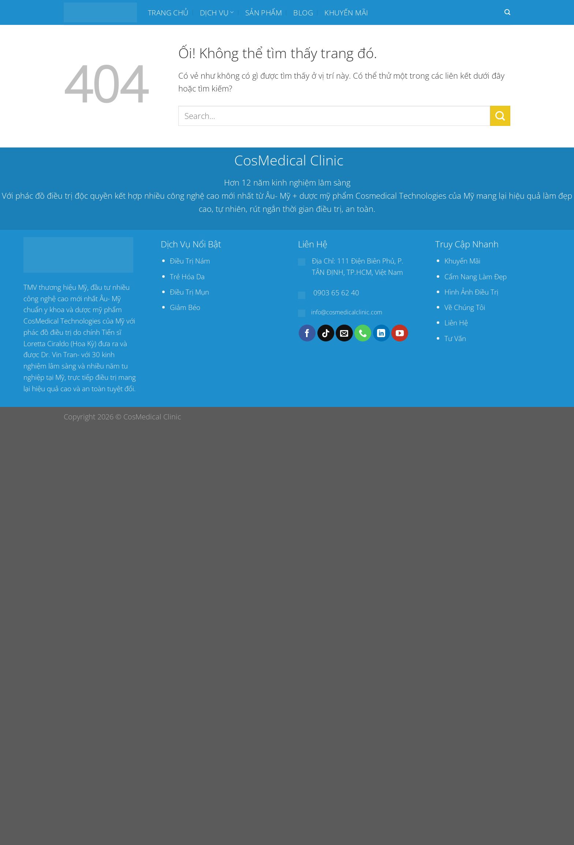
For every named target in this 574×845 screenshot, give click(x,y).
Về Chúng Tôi (464, 307)
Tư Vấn (455, 338)
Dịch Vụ (217, 12)
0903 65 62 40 (336, 293)
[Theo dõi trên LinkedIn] (381, 333)
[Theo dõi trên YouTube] (399, 333)
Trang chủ (168, 12)
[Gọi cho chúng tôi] (362, 333)
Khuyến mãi (346, 12)
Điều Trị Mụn (189, 292)
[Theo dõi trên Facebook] (307, 333)
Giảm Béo (185, 307)
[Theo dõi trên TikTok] (325, 333)
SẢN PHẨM (263, 12)
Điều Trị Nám (190, 261)
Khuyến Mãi (462, 261)
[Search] (507, 12)
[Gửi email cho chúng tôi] (344, 333)
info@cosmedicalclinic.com (346, 312)
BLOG (303, 12)
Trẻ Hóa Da (187, 276)
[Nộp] (500, 116)
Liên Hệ (456, 323)
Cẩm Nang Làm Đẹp (475, 276)
